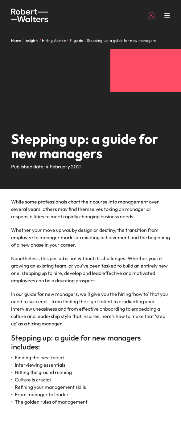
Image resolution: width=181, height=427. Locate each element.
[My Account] (151, 15)
